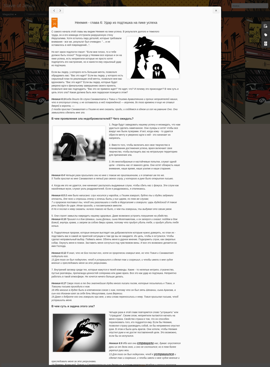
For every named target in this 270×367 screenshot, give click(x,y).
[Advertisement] (199, 72)
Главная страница (37, 14)
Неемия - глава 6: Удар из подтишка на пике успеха (116, 22)
